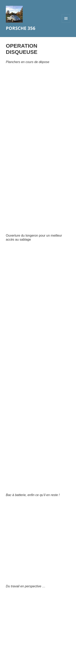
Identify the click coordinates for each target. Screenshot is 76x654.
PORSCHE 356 (20, 28)
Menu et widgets (66, 22)
